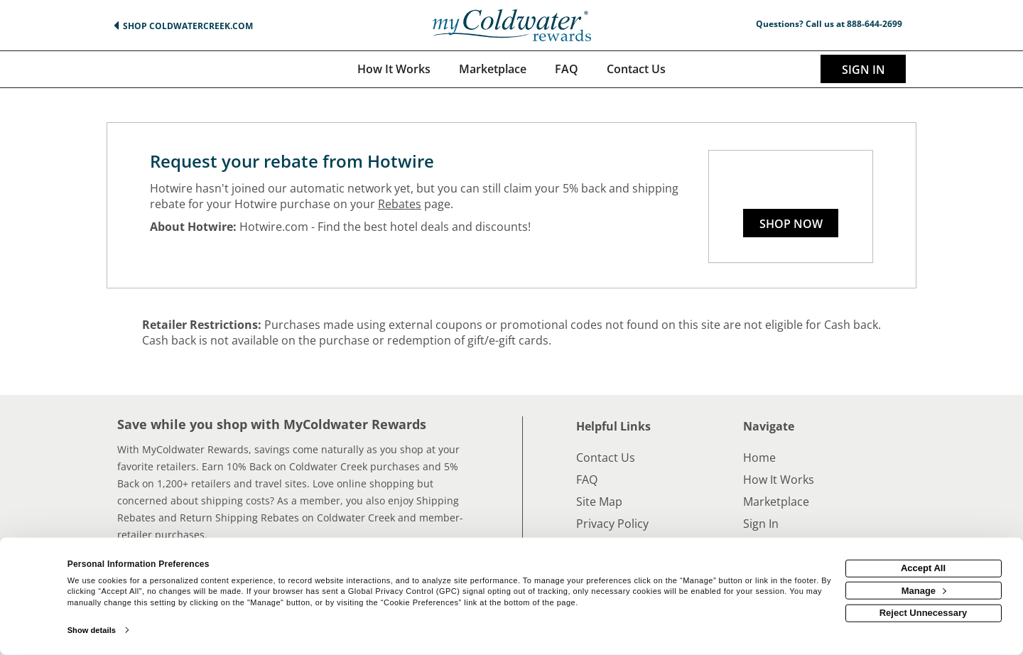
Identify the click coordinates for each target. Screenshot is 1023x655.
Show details (91, 630)
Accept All (923, 568)
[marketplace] (493, 69)
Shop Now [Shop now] (791, 224)
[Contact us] (636, 69)
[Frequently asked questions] (566, 69)
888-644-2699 (874, 24)
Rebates (399, 204)
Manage (924, 590)
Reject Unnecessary (923, 612)
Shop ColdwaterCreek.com (188, 26)
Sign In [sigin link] (863, 69)
